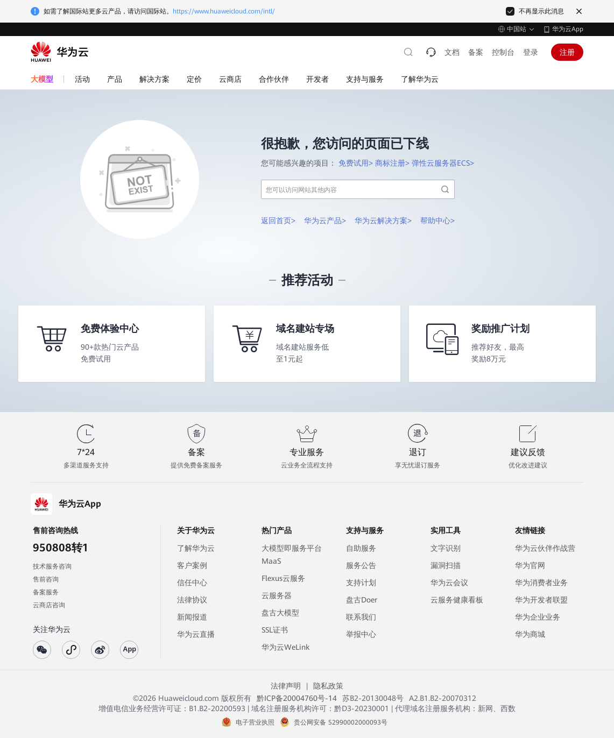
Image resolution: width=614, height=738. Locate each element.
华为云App (567, 29)
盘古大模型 (280, 612)
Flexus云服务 (283, 578)
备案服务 (46, 592)
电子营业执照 (255, 722)
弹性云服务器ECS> (443, 163)
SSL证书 (275, 630)
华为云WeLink (285, 647)
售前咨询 (46, 579)
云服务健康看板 (456, 599)
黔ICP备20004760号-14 (297, 698)
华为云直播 (196, 634)
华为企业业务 (537, 617)
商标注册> (392, 163)
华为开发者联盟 (541, 599)
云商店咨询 (49, 605)
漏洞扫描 (445, 565)
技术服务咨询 (52, 566)
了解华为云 (196, 548)
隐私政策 (328, 686)
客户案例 (192, 565)
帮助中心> (437, 220)
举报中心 (361, 634)
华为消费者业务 (541, 582)
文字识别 (445, 548)
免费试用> (355, 163)
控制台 (503, 52)
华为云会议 (449, 582)
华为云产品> (325, 220)
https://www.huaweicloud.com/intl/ (224, 11)
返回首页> (278, 220)
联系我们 (361, 617)
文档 (452, 52)
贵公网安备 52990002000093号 (340, 722)
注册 (567, 52)
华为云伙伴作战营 (545, 548)
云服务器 (277, 595)
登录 (530, 52)
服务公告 (361, 565)
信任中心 (192, 582)
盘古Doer (361, 599)
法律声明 (286, 686)
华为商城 (530, 634)
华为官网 (530, 565)
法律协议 (192, 599)
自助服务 (361, 548)
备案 (475, 52)
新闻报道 (192, 617)
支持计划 (361, 582)
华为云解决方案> (383, 220)
